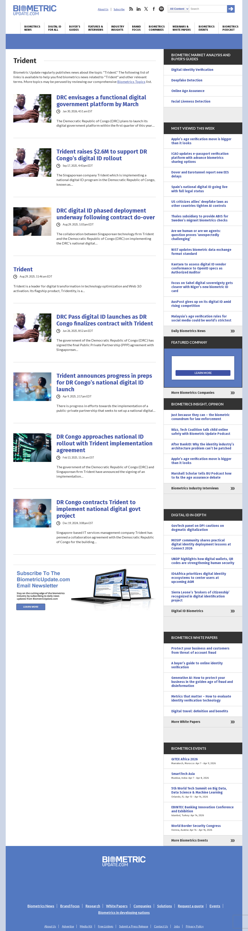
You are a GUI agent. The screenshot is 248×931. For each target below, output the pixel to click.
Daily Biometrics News (188, 331)
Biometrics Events (207, 28)
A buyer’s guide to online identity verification (197, 665)
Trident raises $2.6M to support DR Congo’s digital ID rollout (101, 155)
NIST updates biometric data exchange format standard (201, 252)
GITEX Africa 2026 (203, 761)
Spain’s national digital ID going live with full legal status (199, 189)
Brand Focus (136, 28)
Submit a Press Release (133, 926)
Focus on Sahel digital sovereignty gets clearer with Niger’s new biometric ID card (202, 287)
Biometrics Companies (157, 28)
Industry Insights (117, 28)
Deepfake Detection (186, 80)
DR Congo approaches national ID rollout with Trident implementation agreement (104, 443)
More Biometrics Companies (192, 393)
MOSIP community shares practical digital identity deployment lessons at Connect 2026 (201, 544)
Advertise (68, 926)
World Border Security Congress (203, 828)
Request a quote (191, 906)
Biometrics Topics (131, 82)
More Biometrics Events (189, 840)
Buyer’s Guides (74, 28)
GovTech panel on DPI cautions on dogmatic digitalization (197, 528)
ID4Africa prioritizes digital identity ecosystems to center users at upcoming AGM (198, 578)
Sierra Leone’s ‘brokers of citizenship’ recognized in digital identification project (200, 596)
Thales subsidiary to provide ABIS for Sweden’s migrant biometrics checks (199, 218)
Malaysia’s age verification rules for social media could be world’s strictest (201, 318)
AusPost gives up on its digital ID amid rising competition (201, 304)
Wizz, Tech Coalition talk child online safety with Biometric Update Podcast (200, 432)
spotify (161, 9)
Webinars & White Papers (182, 28)
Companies (142, 906)
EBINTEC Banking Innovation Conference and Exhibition (203, 811)
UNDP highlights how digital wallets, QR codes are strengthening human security (202, 561)
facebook (154, 9)
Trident (23, 269)
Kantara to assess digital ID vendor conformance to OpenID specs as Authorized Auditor (198, 268)
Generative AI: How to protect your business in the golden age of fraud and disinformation (202, 682)
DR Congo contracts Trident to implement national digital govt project (98, 509)
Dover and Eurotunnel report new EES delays (200, 174)
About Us (103, 9)
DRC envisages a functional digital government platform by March (101, 101)
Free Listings (105, 926)
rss (131, 9)
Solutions (164, 906)
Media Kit (86, 926)
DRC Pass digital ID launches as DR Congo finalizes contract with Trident (104, 320)
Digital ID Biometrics (187, 611)
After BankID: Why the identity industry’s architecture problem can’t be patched (202, 446)
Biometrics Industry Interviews (195, 488)
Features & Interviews (95, 28)
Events (215, 906)
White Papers (117, 906)
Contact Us (161, 926)
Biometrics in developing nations (124, 912)
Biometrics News (32, 28)
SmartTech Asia (203, 776)
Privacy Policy (195, 926)
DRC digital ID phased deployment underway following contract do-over (105, 214)
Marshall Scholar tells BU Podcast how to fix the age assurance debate (201, 475)
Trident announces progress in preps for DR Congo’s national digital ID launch (104, 382)
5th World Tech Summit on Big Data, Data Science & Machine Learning (203, 793)
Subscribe (119, 9)
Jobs (177, 926)
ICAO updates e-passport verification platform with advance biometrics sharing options (200, 158)
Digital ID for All (54, 28)
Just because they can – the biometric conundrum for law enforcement (200, 417)
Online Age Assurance (187, 91)
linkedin (138, 9)
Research (93, 906)
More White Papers (185, 722)
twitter (146, 9)
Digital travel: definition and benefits (199, 711)
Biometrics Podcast (230, 28)
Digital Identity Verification (192, 70)
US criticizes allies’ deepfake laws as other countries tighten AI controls (199, 204)
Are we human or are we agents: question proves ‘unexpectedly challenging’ (196, 235)
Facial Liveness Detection (190, 101)
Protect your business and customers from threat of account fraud (200, 650)
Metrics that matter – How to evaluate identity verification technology (201, 698)
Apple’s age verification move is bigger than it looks (201, 141)
